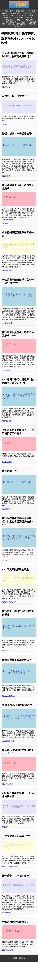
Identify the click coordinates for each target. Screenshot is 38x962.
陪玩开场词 (30, 20)
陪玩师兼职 (6, 370)
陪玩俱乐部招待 (7, 784)
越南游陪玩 (6, 827)
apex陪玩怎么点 (8, 741)
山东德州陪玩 (7, 270)
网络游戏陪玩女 (7, 950)
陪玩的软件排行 (15, 13)
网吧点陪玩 (23, 22)
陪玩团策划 (8, 18)
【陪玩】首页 (8, 11)
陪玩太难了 (30, 18)
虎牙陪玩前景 (29, 13)
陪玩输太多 (6, 87)
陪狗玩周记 (6, 509)
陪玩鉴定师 (21, 24)
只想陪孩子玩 (7, 462)
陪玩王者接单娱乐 (8, 696)
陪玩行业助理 (21, 15)
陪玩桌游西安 (19, 26)
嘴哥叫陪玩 (20, 11)
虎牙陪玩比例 (9, 20)
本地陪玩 (20, 20)
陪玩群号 (31, 24)
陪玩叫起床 (6, 176)
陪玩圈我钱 (6, 223)
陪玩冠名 (32, 15)
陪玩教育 (5, 651)
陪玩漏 (4, 560)
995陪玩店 (19, 18)
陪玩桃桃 (11, 24)
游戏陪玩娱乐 (7, 323)
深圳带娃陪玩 (7, 421)
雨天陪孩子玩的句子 (9, 602)
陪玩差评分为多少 (9, 22)
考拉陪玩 (5, 124)
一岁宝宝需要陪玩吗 (9, 866)
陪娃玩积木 (6, 913)
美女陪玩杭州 (8, 15)
